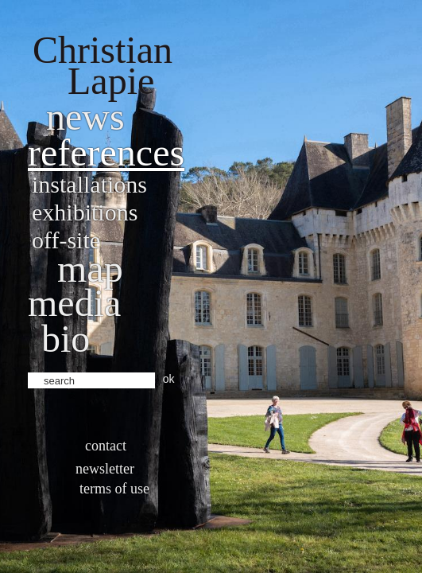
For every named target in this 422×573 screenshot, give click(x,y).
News (85, 117)
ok (169, 378)
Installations (89, 184)
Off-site (66, 240)
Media (74, 303)
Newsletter (104, 469)
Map (90, 269)
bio (65, 339)
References (106, 152)
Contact (105, 446)
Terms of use (114, 489)
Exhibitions (84, 212)
